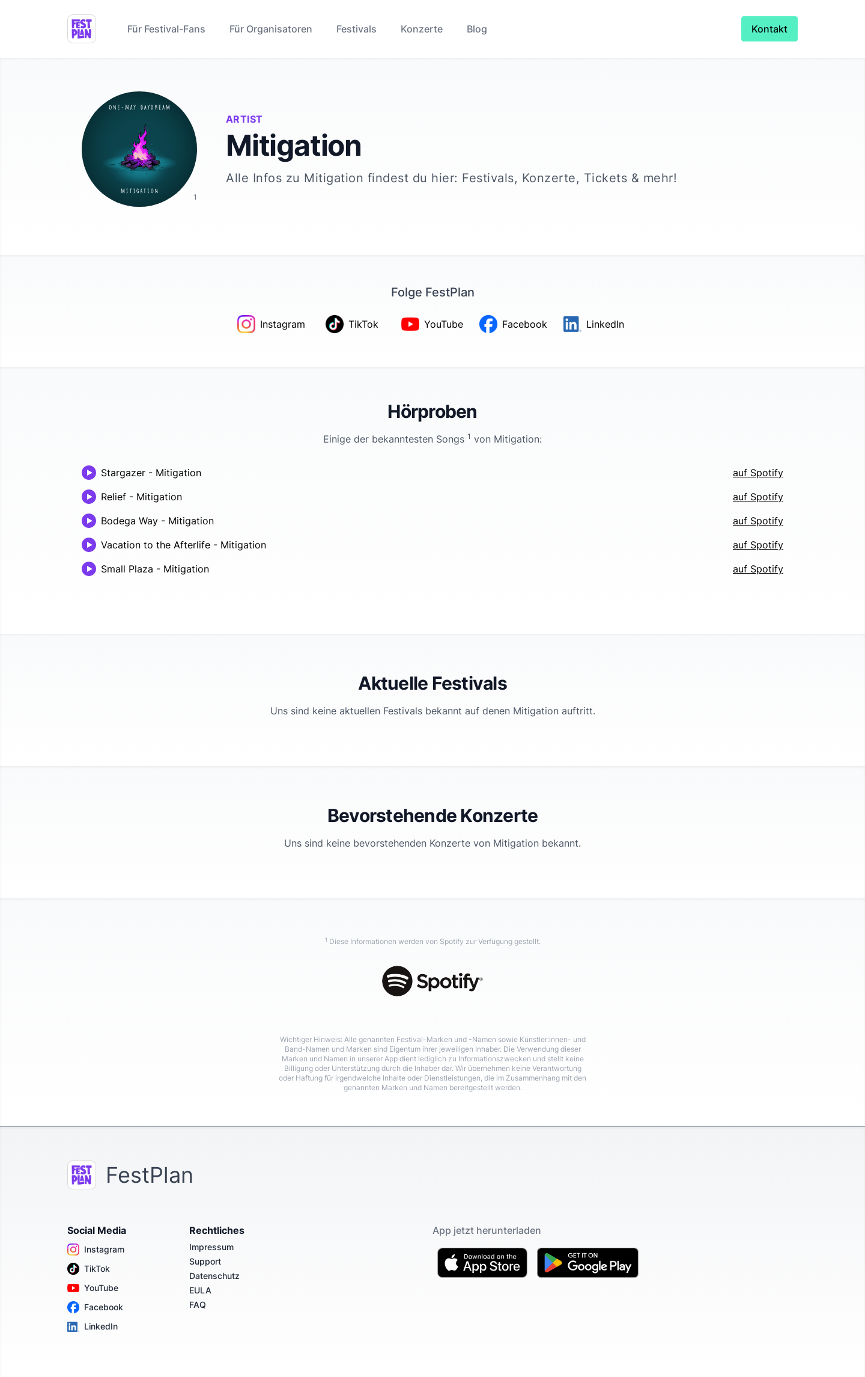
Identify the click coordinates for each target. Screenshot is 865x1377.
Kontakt (769, 29)
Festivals (356, 29)
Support (205, 1261)
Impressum (211, 1247)
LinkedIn (92, 1326)
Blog (477, 29)
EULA (200, 1290)
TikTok (88, 1269)
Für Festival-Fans (166, 29)
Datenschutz (214, 1276)
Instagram (95, 1249)
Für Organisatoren (270, 29)
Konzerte (422, 29)
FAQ (197, 1304)
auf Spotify (758, 473)
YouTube (92, 1288)
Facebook (95, 1307)
